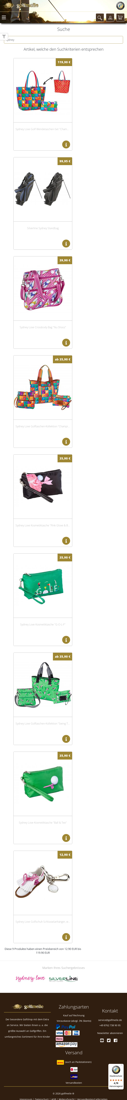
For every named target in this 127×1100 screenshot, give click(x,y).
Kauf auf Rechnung (74, 1015)
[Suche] (100, 17)
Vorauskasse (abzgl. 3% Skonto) (74, 1020)
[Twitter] (108, 1040)
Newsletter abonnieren (110, 1033)
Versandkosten (74, 1082)
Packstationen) (83, 1062)
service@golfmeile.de (110, 1020)
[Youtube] (102, 1040)
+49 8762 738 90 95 (110, 1025)
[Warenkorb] (120, 17)
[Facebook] (115, 1040)
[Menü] (122, 1066)
